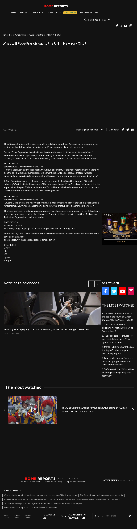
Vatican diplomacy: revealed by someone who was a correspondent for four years (85, 499)
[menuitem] (105, 20)
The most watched (89, 12)
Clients (94, 19)
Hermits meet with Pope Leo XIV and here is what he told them (30, 507)
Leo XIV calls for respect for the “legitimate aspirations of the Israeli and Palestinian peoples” (43, 503)
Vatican (23, 12)
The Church (37, 12)
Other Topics (54, 12)
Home (5, 35)
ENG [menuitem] (104, 20)
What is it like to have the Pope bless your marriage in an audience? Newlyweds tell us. (40, 495)
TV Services (70, 12)
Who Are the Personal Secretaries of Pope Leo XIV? (25, 499)
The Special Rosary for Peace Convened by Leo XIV (101, 495)
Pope (13, 12)
